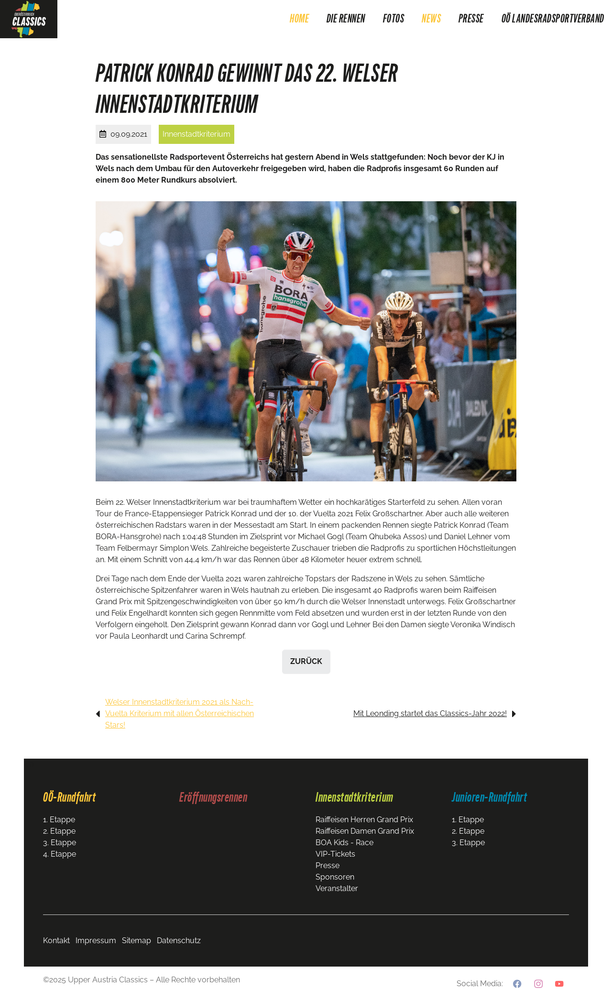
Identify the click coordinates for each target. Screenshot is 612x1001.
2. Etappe (59, 831)
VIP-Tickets (335, 854)
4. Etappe (59, 854)
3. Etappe (59, 842)
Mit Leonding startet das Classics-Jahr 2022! (430, 713)
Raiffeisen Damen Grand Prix (365, 831)
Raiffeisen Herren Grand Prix (364, 819)
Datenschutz (179, 940)
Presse (327, 865)
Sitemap (136, 940)
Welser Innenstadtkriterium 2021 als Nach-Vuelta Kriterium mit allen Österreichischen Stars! (179, 713)
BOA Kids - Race (344, 842)
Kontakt (56, 940)
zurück (306, 661)
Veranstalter (337, 888)
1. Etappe (59, 819)
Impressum (96, 940)
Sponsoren (335, 876)
